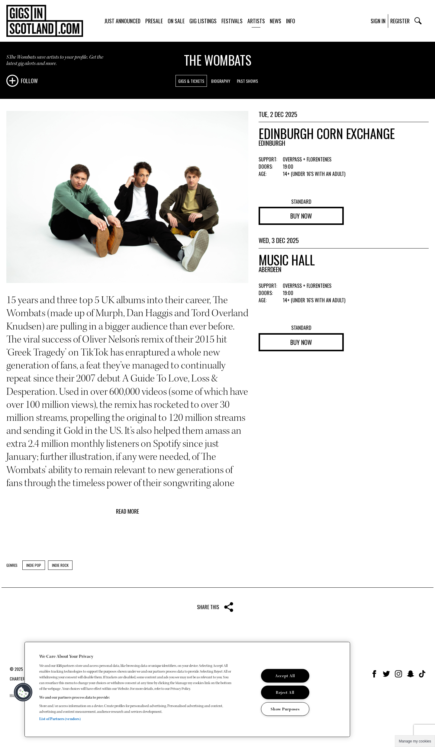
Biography (220, 81)
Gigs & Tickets (191, 81)
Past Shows (247, 81)
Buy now (301, 215)
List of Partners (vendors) (60, 718)
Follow (29, 81)
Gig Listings (203, 21)
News (275, 21)
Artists (256, 21)
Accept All (285, 675)
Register (400, 21)
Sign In (378, 21)
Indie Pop (33, 565)
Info (290, 21)
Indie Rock (60, 565)
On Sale (176, 21)
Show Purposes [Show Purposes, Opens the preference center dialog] (285, 708)
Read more (127, 511)
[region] (187, 689)
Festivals (232, 21)
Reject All (285, 692)
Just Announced (122, 21)
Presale (154, 21)
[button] (23, 692)
